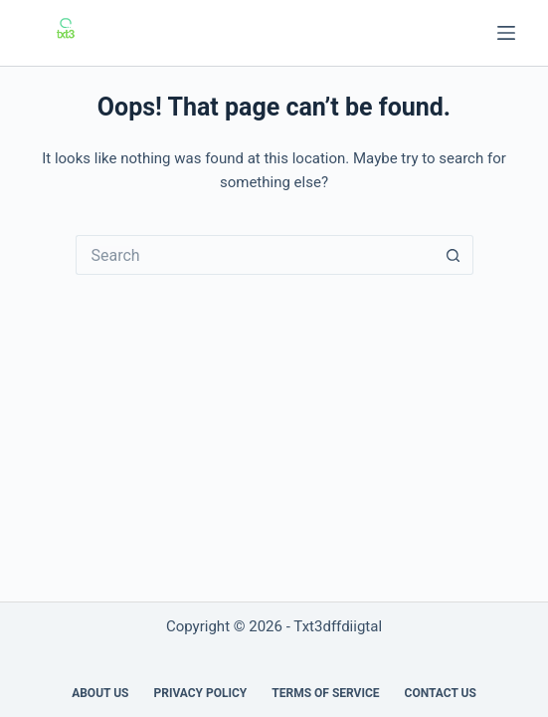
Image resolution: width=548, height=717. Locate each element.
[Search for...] (255, 255)
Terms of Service (325, 693)
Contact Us (440, 693)
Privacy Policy (200, 693)
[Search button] (453, 255)
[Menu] (506, 33)
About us (100, 693)
